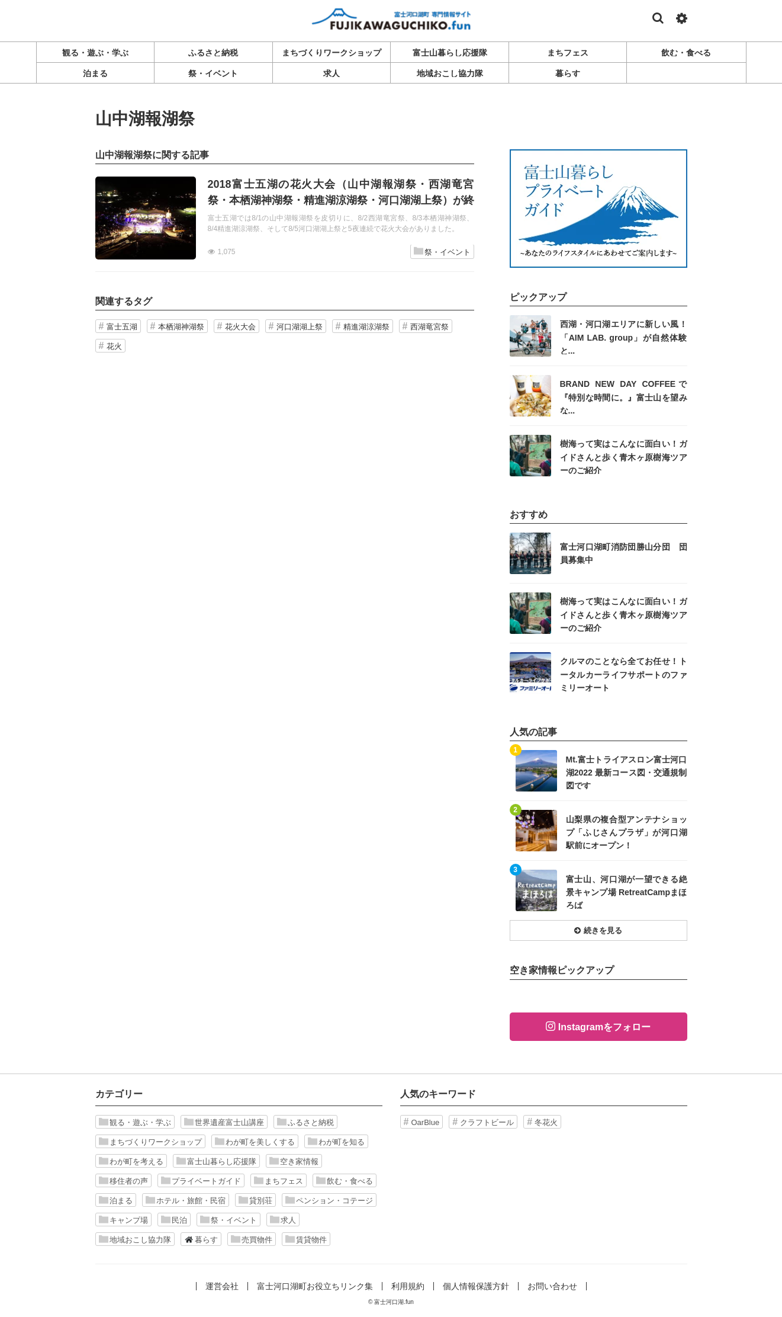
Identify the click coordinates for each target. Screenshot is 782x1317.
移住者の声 (123, 1180)
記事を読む (284, 218)
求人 (283, 1220)
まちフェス (278, 1180)
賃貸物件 (306, 1239)
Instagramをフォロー (604, 1027)
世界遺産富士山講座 (224, 1122)
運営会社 (222, 1286)
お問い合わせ (552, 1286)
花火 (114, 346)
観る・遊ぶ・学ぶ (135, 1122)
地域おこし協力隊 (135, 1239)
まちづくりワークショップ (150, 1141)
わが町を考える (131, 1161)
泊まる (116, 1200)
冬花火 (546, 1122)
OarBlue (425, 1122)
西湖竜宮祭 (429, 326)
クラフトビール (487, 1122)
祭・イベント (442, 251)
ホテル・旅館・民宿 (186, 1200)
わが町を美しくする (255, 1141)
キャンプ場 (123, 1220)
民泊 (174, 1220)
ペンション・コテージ (329, 1200)
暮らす (201, 1239)
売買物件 (251, 1239)
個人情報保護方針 (476, 1286)
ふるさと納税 (305, 1122)
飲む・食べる (344, 1180)
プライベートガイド (201, 1180)
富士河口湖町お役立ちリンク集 (315, 1286)
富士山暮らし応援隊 (216, 1161)
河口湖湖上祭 (299, 326)
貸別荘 (255, 1200)
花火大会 (240, 326)
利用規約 (407, 1286)
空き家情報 (293, 1161)
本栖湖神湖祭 (181, 326)
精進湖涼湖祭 (366, 326)
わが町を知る (336, 1141)
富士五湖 (122, 326)
